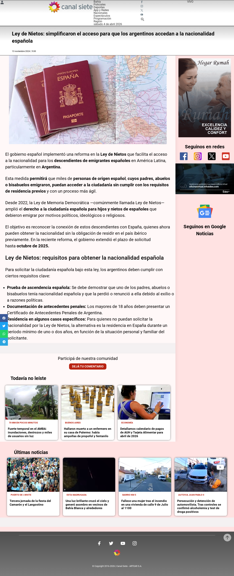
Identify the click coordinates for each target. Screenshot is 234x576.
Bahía (97, 1)
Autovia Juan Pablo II (191, 494)
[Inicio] (70, 7)
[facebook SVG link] (142, 2)
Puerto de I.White (21, 494)
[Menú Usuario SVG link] (2, 3)
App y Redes (101, 10)
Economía (127, 422)
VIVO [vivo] (190, 1)
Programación (102, 18)
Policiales (100, 4)
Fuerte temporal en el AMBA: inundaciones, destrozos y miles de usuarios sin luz (30, 432)
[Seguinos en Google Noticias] (204, 211)
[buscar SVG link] (142, 20)
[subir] (227, 537)
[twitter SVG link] (142, 11)
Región (98, 21)
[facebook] (183, 156)
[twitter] (212, 156)
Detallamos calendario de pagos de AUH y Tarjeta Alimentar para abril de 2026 (142, 432)
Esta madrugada (77, 494)
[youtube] (226, 156)
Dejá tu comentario (88, 366)
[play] (220, 467)
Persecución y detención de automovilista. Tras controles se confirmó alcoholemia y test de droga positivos (199, 506)
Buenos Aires (73, 422)
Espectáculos (102, 15)
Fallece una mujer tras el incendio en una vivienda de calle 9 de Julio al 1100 (144, 504)
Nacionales (100, 13)
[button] (4, 318)
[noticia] (31, 402)
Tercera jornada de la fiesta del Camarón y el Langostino (30, 502)
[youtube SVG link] (142, 15)
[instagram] (198, 156)
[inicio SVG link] (117, 553)
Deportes (99, 7)
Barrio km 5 (129, 494)
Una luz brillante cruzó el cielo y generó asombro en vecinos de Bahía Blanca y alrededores (87, 504)
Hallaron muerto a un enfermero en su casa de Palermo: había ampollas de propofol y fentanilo (87, 432)
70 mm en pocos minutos (23, 422)
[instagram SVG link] (142, 7)
